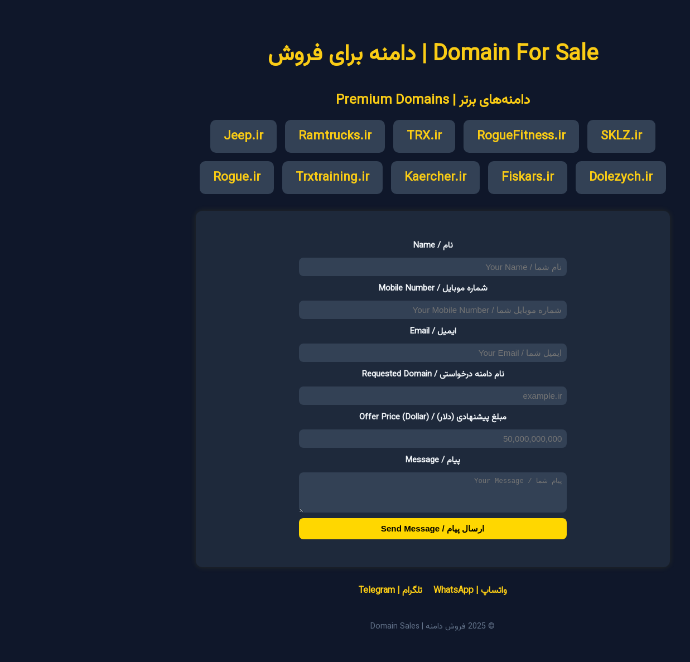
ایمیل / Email (345, 331)
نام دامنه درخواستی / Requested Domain (345, 374)
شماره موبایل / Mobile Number (345, 288)
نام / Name (345, 245)
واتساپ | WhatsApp (382, 598)
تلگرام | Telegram (303, 598)
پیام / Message (345, 460)
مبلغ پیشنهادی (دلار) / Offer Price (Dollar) (345, 417)
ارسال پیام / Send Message (345, 535)
